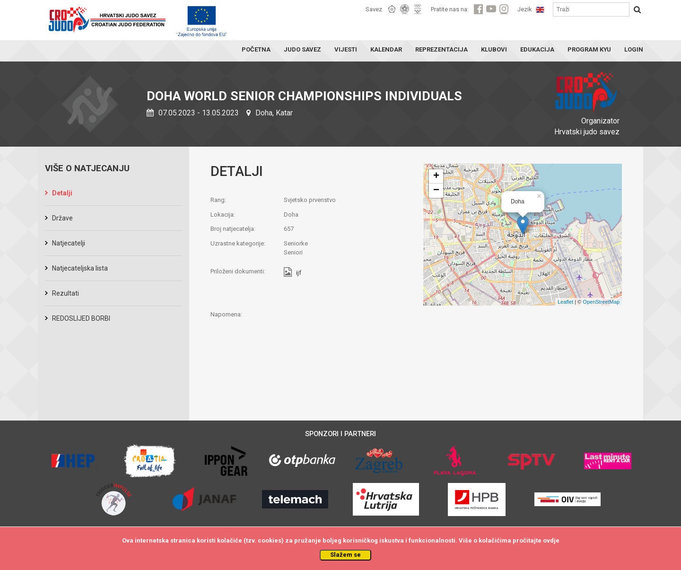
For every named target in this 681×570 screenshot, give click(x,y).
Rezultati (65, 293)
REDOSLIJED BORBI (81, 318)
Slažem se (345, 554)
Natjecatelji (68, 243)
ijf (298, 273)
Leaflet (565, 302)
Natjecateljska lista (80, 268)
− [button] (436, 191)
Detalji (62, 193)
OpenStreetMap (601, 302)
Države (62, 218)
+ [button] (436, 176)
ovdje (551, 540)
